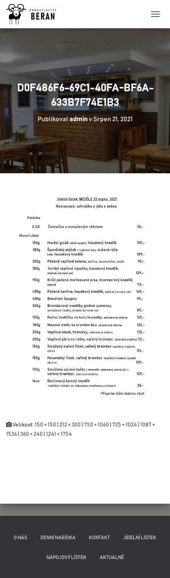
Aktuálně (112, 557)
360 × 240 (31, 434)
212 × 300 (70, 425)
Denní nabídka (58, 537)
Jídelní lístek (139, 537)
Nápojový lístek (66, 557)
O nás (20, 537)
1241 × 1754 (59, 434)
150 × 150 (45, 425)
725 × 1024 (124, 425)
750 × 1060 (96, 425)
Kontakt (99, 537)
